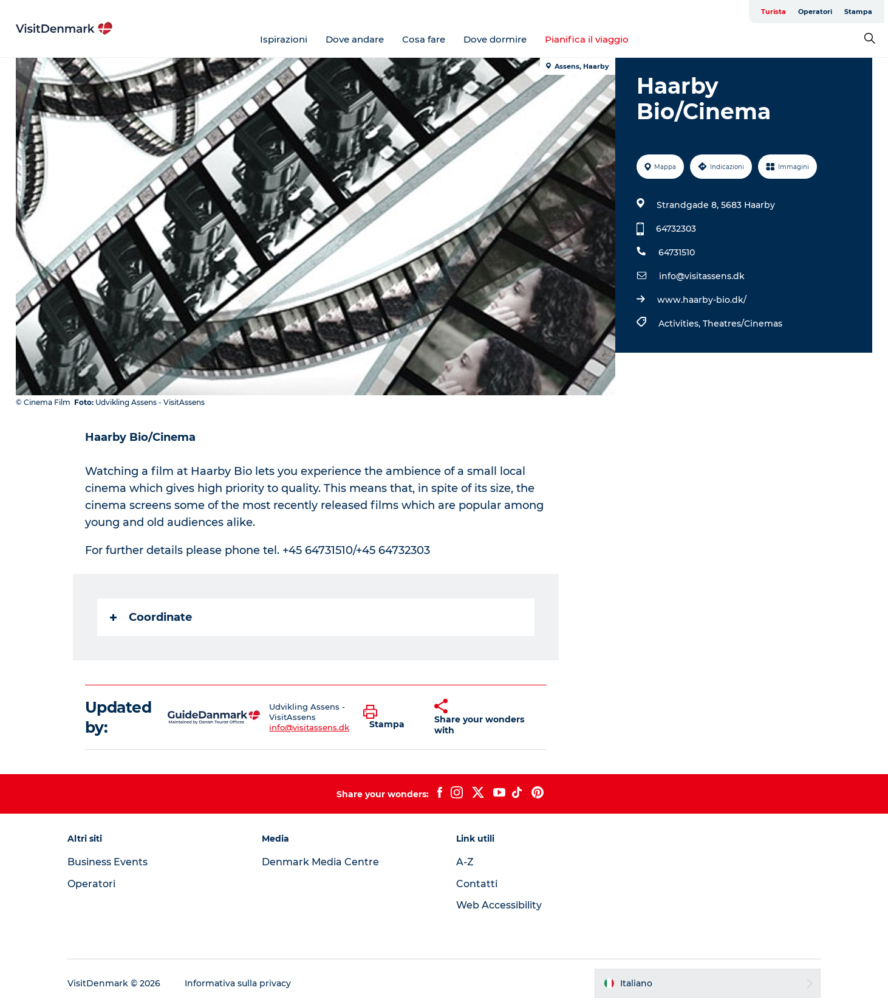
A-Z (465, 862)
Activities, (680, 323)
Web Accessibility (499, 905)
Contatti (476, 884)
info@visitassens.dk (702, 276)
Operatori (815, 11)
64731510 (676, 252)
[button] (389, 717)
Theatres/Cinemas (742, 323)
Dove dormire (495, 39)
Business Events (107, 862)
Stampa (858, 11)
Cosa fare (423, 39)
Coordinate (151, 617)
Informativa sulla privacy (238, 983)
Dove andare (355, 39)
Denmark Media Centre (320, 862)
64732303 (676, 228)
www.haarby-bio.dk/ (701, 299)
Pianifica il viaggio (587, 39)
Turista (773, 11)
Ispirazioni (283, 39)
